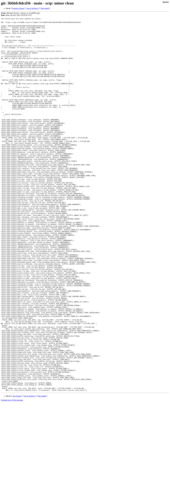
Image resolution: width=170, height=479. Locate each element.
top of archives (32, 8)
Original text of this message (12, 475)
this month (45, 8)
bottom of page (18, 8)
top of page (16, 471)
